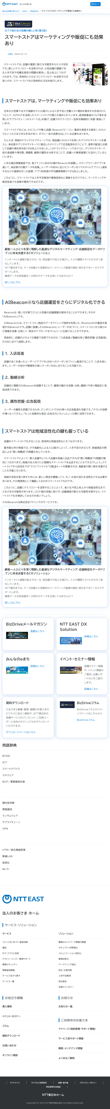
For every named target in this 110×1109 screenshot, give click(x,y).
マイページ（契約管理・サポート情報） (77, 1029)
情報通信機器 (8, 970)
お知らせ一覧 (66, 1006)
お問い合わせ (9, 1045)
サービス (6, 933)
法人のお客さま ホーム (20, 913)
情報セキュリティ (9, 964)
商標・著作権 (63, 1083)
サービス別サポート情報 (71, 1038)
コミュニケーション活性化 (70, 953)
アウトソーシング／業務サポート (16, 959)
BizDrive (34, 11)
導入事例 (7, 1006)
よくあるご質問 (67, 1058)
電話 (4, 948)
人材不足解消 (65, 976)
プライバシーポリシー (88, 1083)
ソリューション (66, 933)
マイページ (95, 4)
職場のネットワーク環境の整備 (72, 942)
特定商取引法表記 (53, 1087)
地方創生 (63, 981)
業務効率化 (64, 959)
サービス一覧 (8, 981)
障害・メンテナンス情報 (71, 1048)
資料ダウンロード (11, 1036)
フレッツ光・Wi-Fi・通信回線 (15, 942)
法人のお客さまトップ (10, 11)
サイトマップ (15, 1083)
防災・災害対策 (65, 970)
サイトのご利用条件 (39, 1083)
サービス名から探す (11, 976)
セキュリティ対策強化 (68, 948)
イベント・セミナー (11, 1016)
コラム (24, 11)
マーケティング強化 (67, 964)
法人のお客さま (17, 4)
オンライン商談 (10, 1055)
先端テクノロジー (66, 987)
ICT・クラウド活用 (10, 953)
